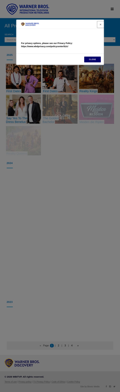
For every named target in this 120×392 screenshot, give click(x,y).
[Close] (100, 24)
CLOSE (92, 59)
